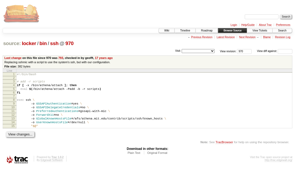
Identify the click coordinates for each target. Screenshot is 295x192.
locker (29, 43)
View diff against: (274, 51)
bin (43, 43)
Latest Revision (226, 37)
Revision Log (282, 37)
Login (234, 24)
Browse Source (232, 30)
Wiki (166, 30)
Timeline (185, 30)
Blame (267, 37)
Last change (13, 57)
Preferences (283, 24)
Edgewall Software (51, 170)
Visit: (178, 50)
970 (69, 43)
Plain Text (134, 163)
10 (13, 112)
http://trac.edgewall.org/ (278, 170)
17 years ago (104, 57)
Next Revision (247, 37)
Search (282, 30)
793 (60, 57)
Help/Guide (248, 24)
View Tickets (259, 30)
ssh (54, 43)
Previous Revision (201, 37)
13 (13, 126)
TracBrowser (224, 152)
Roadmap (207, 30)
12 (13, 121)
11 (13, 117)
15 (13, 135)
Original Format (157, 163)
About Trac (265, 24)
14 (13, 131)
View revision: (228, 51)
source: (12, 43)
